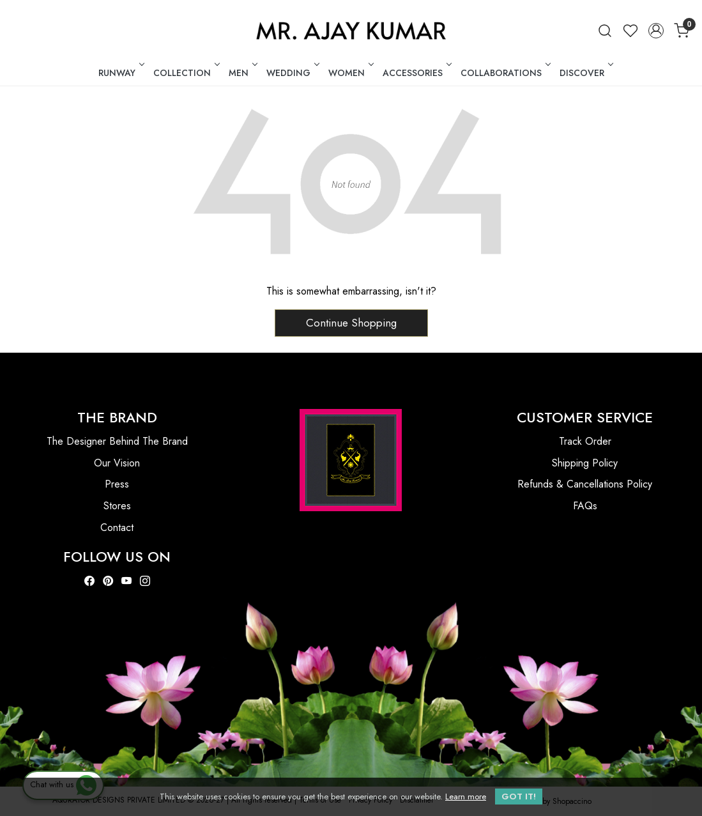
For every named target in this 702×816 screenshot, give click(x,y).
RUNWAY (120, 72)
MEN (242, 72)
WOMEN (350, 72)
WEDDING (291, 72)
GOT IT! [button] (518, 796)
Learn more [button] (465, 796)
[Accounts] (656, 30)
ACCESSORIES (416, 72)
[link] (605, 30)
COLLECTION (185, 72)
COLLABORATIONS (505, 72)
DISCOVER (585, 72)
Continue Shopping (351, 322)
